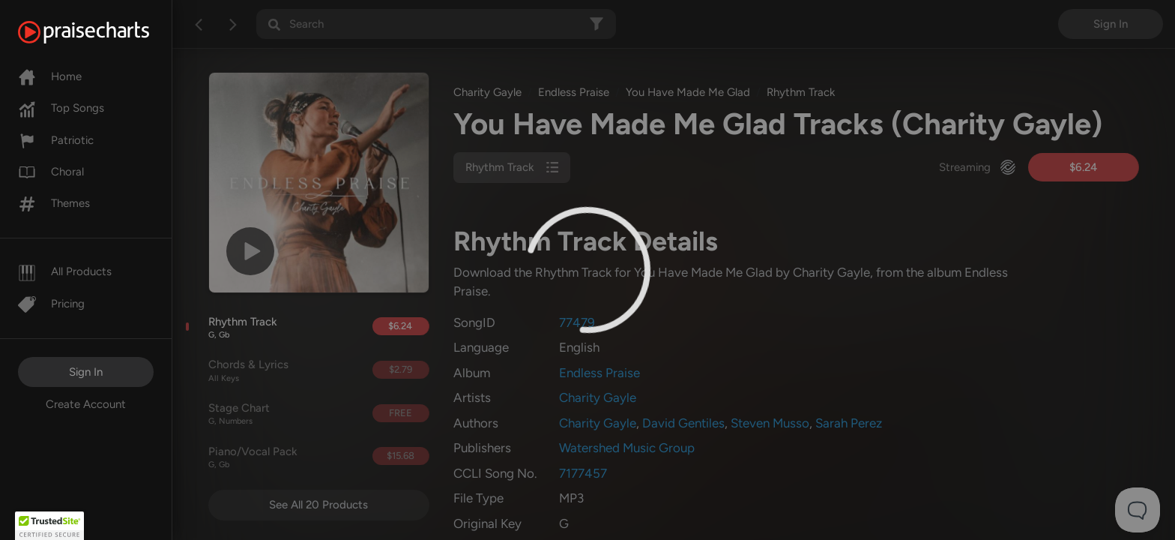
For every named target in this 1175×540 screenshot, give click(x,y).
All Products (65, 271)
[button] (49, 526)
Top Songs (61, 108)
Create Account (86, 404)
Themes (54, 203)
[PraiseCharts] (102, 32)
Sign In (86, 372)
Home (50, 76)
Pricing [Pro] (51, 303)
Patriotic (56, 140)
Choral (51, 171)
